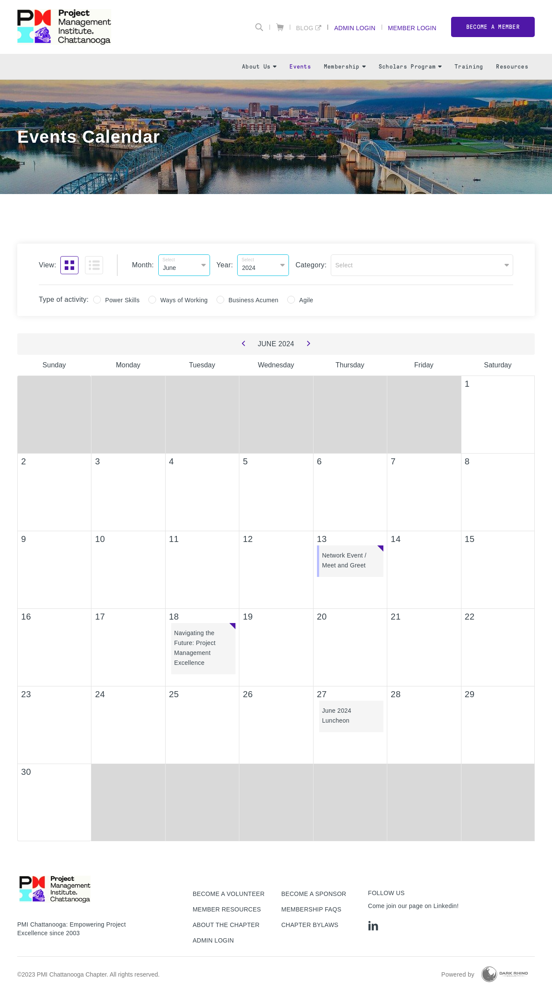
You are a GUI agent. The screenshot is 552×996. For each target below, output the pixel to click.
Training (469, 66)
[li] (373, 925)
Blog (305, 28)
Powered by (457, 974)
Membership (345, 66)
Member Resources (227, 909)
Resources (512, 66)
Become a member (493, 27)
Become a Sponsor (313, 893)
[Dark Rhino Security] (505, 974)
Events (300, 66)
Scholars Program (410, 66)
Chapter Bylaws (310, 924)
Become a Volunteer (229, 893)
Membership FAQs (311, 909)
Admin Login (355, 28)
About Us (259, 66)
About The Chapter (226, 924)
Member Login (412, 28)
